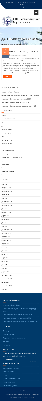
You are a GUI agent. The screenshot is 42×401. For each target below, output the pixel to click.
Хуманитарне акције (8, 175)
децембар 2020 (7, 275)
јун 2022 (4, 251)
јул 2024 (4, 209)
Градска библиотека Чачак (11, 380)
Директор (6, 332)
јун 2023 (4, 223)
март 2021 (5, 268)
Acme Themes (29, 397)
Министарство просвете (11, 369)
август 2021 (5, 261)
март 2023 (5, 226)
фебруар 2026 (6, 188)
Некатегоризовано (7, 154)
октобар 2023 (6, 219)
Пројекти (4, 161)
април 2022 (5, 254)
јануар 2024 (5, 216)
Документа (5, 126)
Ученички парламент (8, 171)
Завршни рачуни (7, 129)
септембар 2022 (7, 240)
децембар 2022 (7, 230)
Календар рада (6, 133)
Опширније (7, 77)
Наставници (7, 346)
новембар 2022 (7, 233)
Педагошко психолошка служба (12, 157)
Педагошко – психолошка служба (14, 339)
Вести (3, 122)
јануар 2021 (5, 272)
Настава (4, 147)
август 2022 (5, 244)
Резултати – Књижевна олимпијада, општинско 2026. (19, 106)
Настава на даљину (8, 150)
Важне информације (8, 119)
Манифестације (7, 143)
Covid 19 (4, 115)
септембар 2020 (7, 286)
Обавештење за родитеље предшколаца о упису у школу (20, 95)
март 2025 (5, 198)
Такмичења (5, 164)
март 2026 (5, 184)
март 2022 (5, 258)
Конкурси (4, 136)
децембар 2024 (7, 202)
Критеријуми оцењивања (23, 51)
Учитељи (6, 343)
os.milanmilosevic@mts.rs (27, 2)
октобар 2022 (6, 237)
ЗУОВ (5, 376)
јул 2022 (4, 247)
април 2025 (5, 195)
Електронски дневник (10, 387)
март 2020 (5, 289)
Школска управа (8, 373)
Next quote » (33, 363)
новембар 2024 (7, 205)
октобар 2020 (6, 282)
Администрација (8, 336)
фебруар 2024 (6, 212)
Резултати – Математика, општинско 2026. (16, 103)
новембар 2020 (7, 279)
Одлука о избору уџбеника (10, 92)
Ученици (4, 168)
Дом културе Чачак (9, 383)
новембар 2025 (7, 191)
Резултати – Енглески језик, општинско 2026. (16, 99)
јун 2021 (4, 265)
